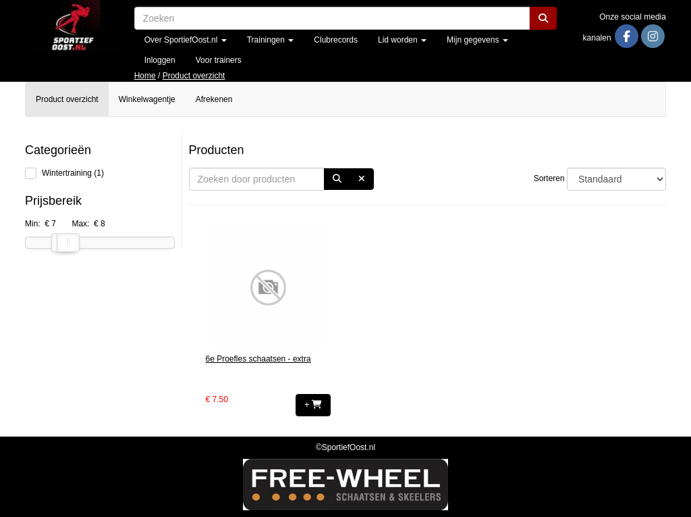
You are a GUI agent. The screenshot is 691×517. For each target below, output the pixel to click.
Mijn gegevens (477, 40)
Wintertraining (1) (73, 173)
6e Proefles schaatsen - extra (258, 359)
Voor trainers (219, 60)
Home (145, 75)
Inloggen (159, 60)
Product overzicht (194, 75)
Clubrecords (336, 40)
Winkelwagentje (147, 99)
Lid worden (402, 40)
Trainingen (270, 40)
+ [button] (313, 404)
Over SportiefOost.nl (185, 40)
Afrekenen (214, 99)
